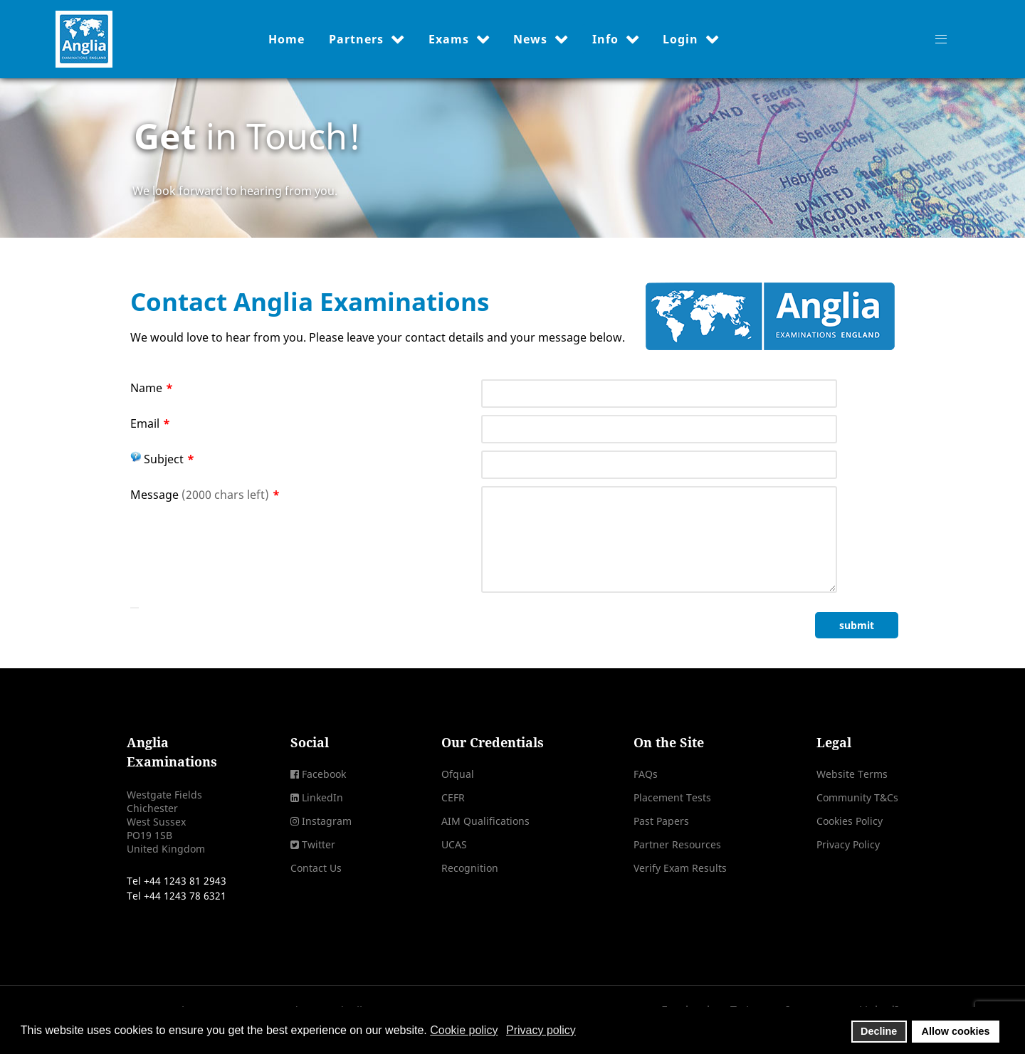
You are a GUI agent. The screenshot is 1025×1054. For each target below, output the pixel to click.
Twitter (318, 844)
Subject (162, 459)
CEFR (453, 797)
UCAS (454, 844)
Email (150, 423)
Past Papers (661, 821)
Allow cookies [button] (956, 1031)
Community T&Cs (857, 797)
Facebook (324, 774)
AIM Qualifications (485, 821)
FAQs (646, 774)
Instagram (327, 821)
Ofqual (457, 774)
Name (151, 388)
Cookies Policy (849, 821)
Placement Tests (672, 797)
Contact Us (316, 868)
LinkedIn (322, 797)
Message (205, 494)
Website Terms (852, 774)
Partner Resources (677, 844)
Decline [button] (879, 1031)
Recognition (469, 868)
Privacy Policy (848, 844)
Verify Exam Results (680, 868)
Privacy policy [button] (541, 1030)
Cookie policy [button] (464, 1030)
